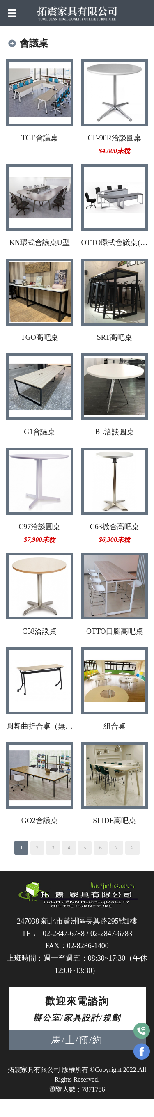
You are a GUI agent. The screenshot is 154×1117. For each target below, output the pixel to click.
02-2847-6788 (64, 933)
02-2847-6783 (111, 933)
